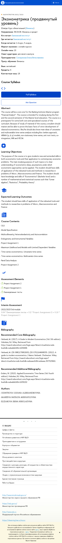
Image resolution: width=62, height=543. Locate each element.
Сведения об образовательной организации (19, 471)
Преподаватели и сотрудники (14, 441)
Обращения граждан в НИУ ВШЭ (14, 453)
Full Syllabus (31, 94)
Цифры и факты (8, 430)
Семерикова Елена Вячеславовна (29, 57)
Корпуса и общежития (11, 445)
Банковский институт (21, 35)
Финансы (29, 28)
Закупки (5, 449)
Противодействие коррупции (14, 461)
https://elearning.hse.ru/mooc (13, 520)
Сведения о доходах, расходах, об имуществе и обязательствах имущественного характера (27, 466)
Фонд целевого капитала (12, 457)
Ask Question (31, 102)
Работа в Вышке (8, 483)
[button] (24, 421)
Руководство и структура (12, 433)
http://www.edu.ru (9, 512)
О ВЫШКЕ (6, 426)
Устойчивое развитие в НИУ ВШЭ (15, 437)
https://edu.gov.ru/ (9, 503)
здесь (37, 530)
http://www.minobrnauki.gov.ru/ (14, 495)
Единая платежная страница (13, 479)
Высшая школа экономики (14, 3)
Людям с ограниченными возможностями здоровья (22, 475)
